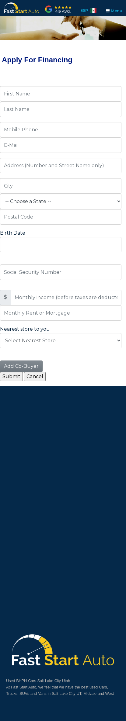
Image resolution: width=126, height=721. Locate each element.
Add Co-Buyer (21, 366)
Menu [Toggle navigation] (114, 10)
